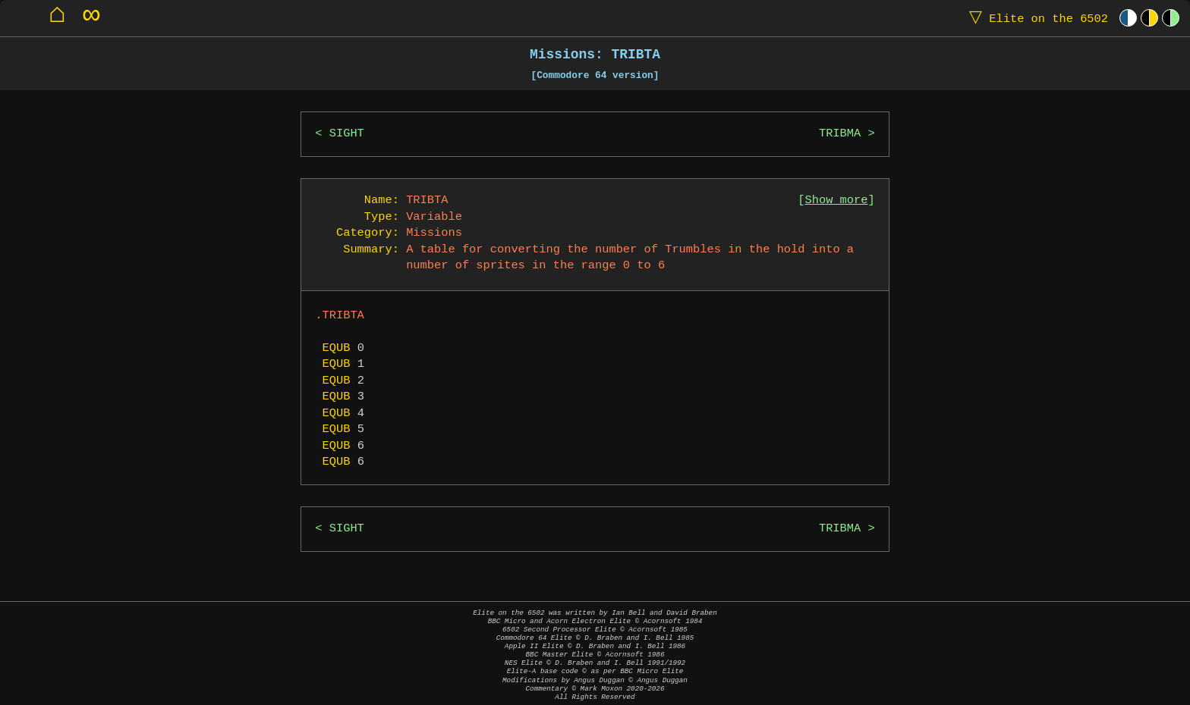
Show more (836, 200)
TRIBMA (840, 134)
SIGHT (346, 134)
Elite (1035, 18)
